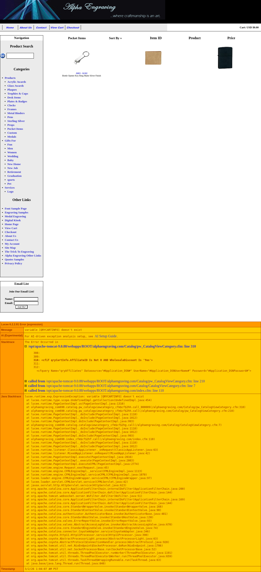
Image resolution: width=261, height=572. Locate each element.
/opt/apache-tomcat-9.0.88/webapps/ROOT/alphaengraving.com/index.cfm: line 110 (96, 390)
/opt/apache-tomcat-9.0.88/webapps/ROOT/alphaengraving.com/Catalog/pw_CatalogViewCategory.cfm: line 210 (116, 381)
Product (195, 38)
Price (231, 38)
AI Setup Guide (106, 336)
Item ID (156, 38)
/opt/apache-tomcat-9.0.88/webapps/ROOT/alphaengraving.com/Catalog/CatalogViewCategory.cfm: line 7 (111, 386)
